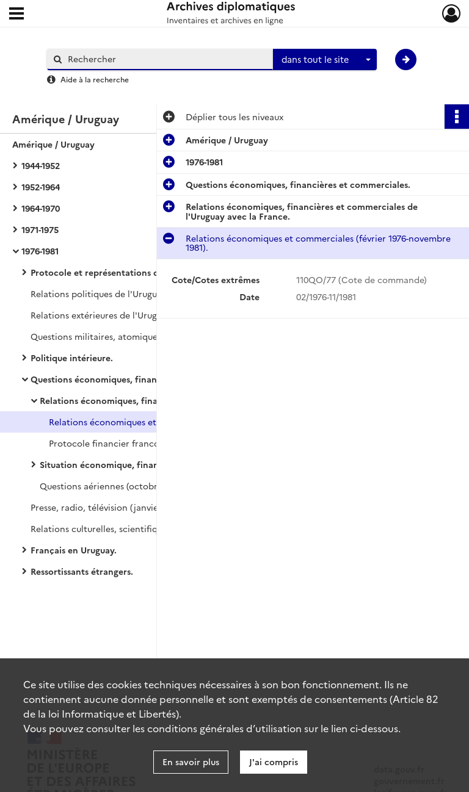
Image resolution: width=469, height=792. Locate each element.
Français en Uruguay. (74, 550)
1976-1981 (40, 251)
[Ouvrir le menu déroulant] (16, 14)
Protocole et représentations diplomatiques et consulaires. (153, 272)
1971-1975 (40, 229)
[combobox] (325, 60)
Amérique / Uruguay (53, 144)
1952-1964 (40, 187)
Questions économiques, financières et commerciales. (143, 379)
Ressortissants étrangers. (82, 571)
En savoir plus (190, 761)
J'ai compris (273, 761)
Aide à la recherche (94, 79)
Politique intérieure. (72, 357)
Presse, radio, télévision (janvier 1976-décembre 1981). (141, 507)
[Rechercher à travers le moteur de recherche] (166, 58)
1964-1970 (40, 208)
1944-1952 (40, 165)
